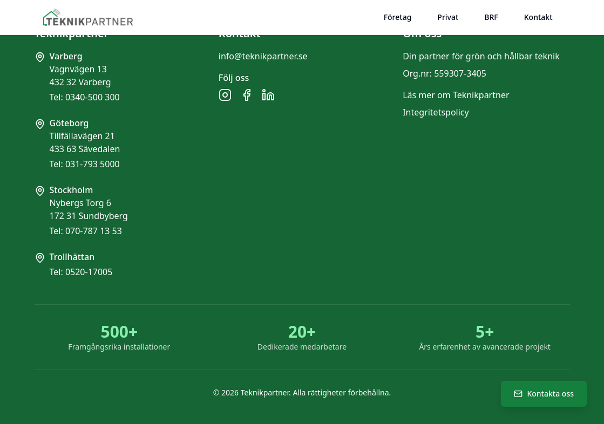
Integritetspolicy (436, 112)
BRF (491, 17)
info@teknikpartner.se (263, 56)
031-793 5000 (92, 164)
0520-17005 (89, 272)
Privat (447, 17)
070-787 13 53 (93, 231)
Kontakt (538, 17)
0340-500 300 (92, 97)
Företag (398, 17)
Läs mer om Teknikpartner (456, 95)
